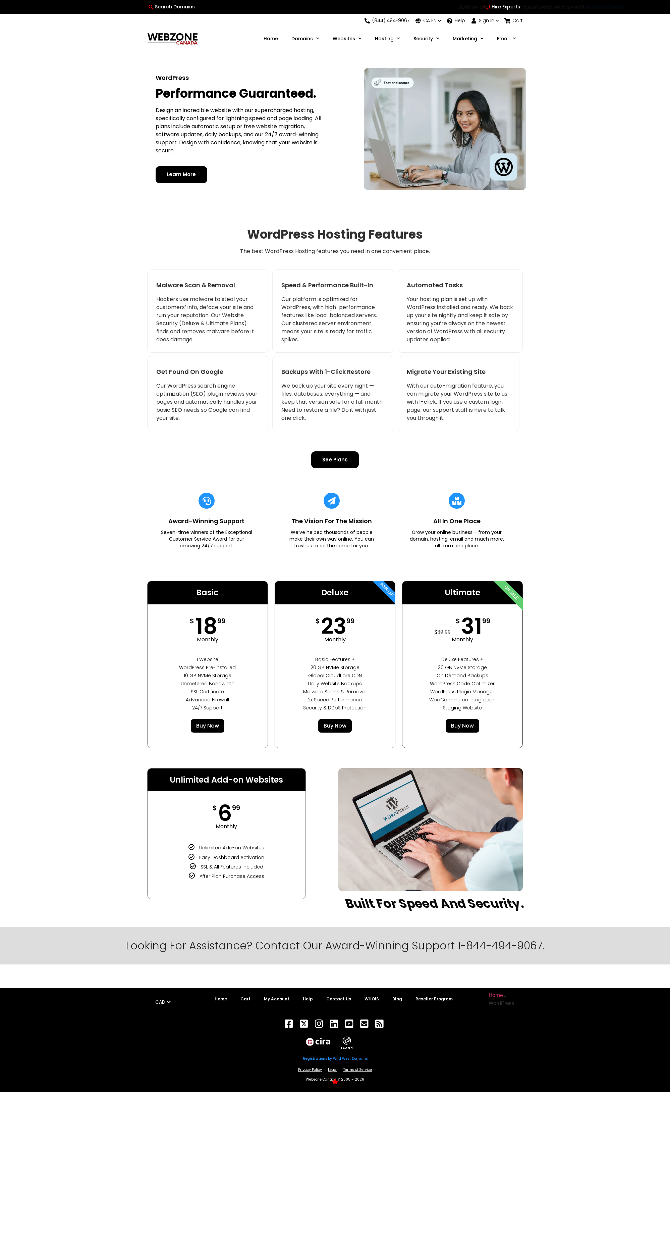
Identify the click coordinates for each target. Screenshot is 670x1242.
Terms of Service (357, 1070)
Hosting (387, 39)
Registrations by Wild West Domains (335, 1058)
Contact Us (338, 999)
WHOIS (372, 999)
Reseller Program (434, 999)
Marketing (468, 39)
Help (308, 999)
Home (271, 38)
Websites (347, 39)
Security (426, 39)
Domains (305, 39)
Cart (245, 999)
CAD (163, 1002)
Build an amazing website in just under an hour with (335, 7)
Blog (397, 999)
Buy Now (207, 726)
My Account (276, 999)
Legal (332, 1070)
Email (506, 39)
